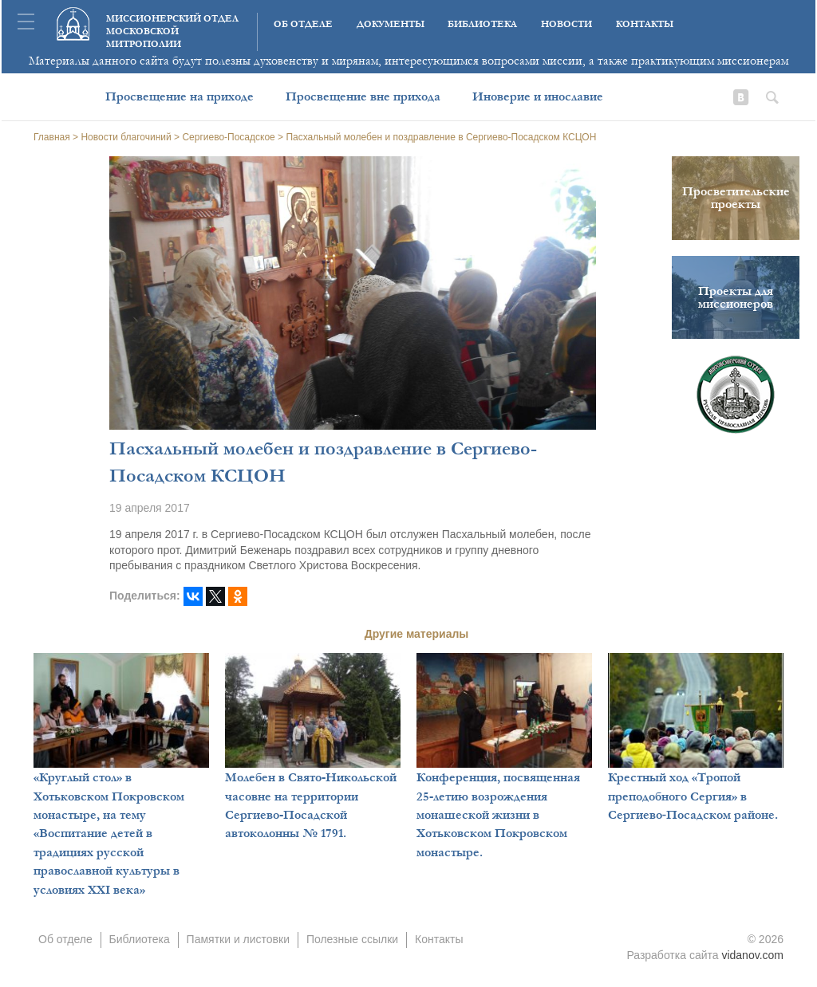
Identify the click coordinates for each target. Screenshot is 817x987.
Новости (566, 24)
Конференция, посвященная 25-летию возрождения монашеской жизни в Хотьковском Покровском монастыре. (498, 814)
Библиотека (482, 24)
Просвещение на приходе (179, 96)
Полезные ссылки (352, 939)
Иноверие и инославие (537, 96)
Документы (390, 24)
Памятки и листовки (238, 939)
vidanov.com (752, 955)
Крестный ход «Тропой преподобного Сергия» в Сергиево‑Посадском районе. (693, 796)
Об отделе (303, 24)
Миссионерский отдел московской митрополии (172, 31)
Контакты (644, 24)
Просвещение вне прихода (363, 96)
